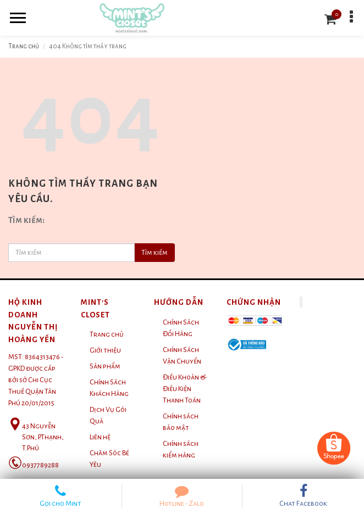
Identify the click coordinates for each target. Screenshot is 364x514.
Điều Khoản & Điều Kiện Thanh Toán (184, 388)
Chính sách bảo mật (180, 422)
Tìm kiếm (154, 252)
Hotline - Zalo (182, 495)
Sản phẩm (105, 366)
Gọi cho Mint (61, 495)
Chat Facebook (303, 495)
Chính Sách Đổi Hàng (181, 328)
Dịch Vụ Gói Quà (108, 415)
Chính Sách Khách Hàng (109, 388)
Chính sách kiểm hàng (180, 449)
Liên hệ (100, 437)
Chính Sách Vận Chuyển (182, 355)
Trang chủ (23, 46)
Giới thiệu (105, 350)
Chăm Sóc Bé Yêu (109, 458)
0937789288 (40, 465)
